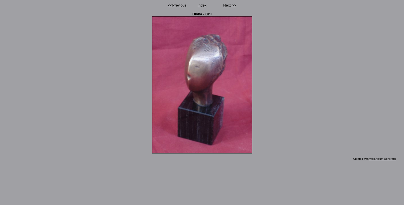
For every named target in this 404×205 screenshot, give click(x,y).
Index (202, 5)
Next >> (229, 5)
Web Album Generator (382, 158)
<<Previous (177, 5)
